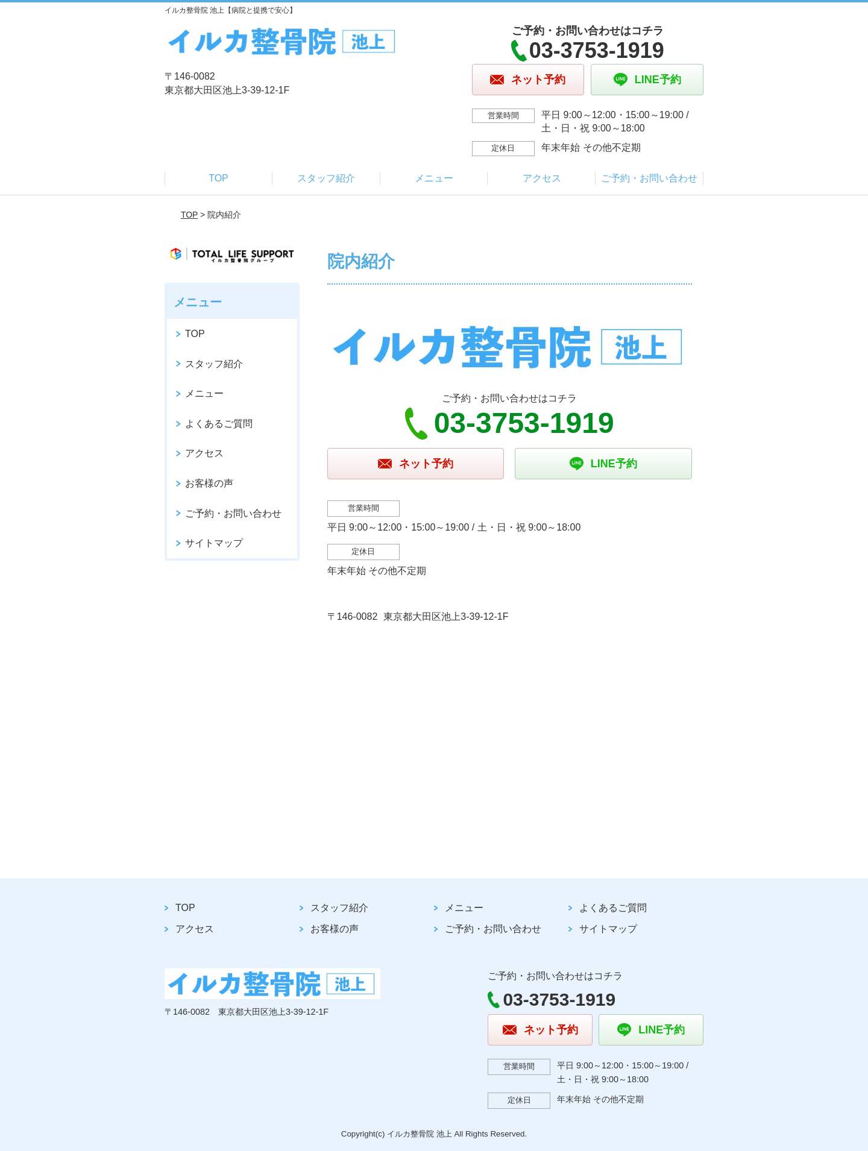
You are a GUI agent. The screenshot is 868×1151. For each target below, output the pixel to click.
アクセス (542, 178)
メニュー (434, 178)
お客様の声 (209, 483)
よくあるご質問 (219, 423)
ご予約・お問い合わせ (649, 178)
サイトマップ (214, 543)
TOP (218, 178)
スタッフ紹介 (326, 178)
